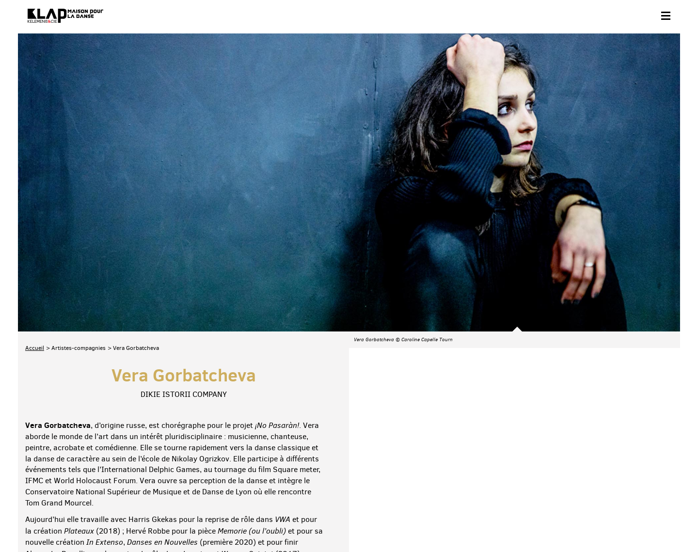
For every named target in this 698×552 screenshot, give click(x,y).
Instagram (620, 477)
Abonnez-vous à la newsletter (66, 478)
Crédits (220, 521)
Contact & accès (46, 521)
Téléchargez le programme (152, 478)
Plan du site (131, 521)
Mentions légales (179, 521)
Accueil (34, 235)
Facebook (559, 477)
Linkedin (661, 477)
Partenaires (91, 521)
